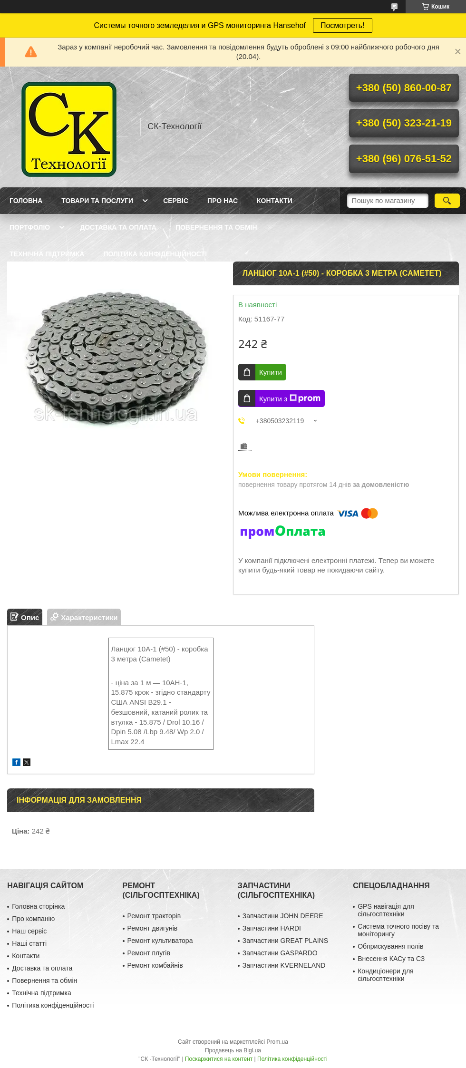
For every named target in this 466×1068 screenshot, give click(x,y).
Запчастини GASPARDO (280, 953)
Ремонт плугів (148, 953)
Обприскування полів (390, 946)
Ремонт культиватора (160, 940)
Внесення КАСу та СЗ (391, 958)
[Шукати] (447, 201)
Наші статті (29, 943)
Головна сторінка (38, 906)
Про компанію (33, 918)
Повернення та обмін (216, 227)
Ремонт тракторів (154, 916)
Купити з (289, 398)
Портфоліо (30, 227)
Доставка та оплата (118, 227)
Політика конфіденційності (155, 254)
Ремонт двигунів (152, 928)
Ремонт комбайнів (155, 965)
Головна (26, 200)
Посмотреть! (342, 25)
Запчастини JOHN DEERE (283, 916)
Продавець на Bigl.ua (233, 1050)
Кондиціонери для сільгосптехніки (386, 974)
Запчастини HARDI (272, 928)
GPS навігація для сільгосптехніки (386, 910)
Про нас (222, 200)
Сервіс (175, 200)
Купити (270, 372)
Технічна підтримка (47, 254)
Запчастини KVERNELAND (284, 965)
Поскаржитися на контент (218, 1059)
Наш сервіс (29, 931)
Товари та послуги (97, 200)
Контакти (274, 200)
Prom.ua (277, 1042)
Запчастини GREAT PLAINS (285, 940)
